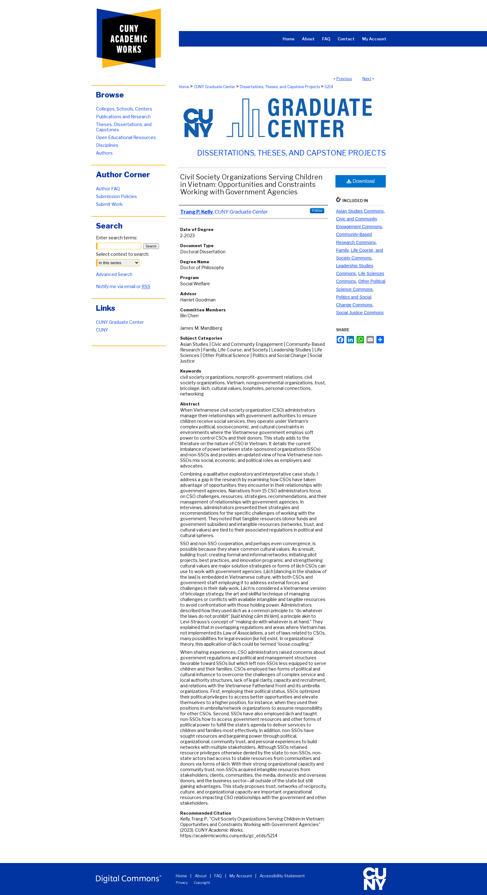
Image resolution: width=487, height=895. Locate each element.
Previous (344, 78)
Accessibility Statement (282, 875)
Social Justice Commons (360, 312)
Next (366, 78)
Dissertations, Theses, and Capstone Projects (280, 86)
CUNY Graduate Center (214, 86)
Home (184, 86)
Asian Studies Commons (360, 211)
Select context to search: (122, 254)
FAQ (218, 875)
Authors (104, 153)
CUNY (102, 329)
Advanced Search (114, 274)
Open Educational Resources (126, 137)
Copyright (202, 882)
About (201, 875)
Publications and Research (123, 116)
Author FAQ (108, 188)
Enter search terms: (116, 237)
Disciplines (107, 145)
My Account (241, 875)
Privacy (182, 882)
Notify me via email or (123, 286)
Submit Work (109, 204)
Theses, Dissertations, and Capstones (124, 127)
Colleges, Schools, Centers (124, 108)
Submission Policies (116, 196)
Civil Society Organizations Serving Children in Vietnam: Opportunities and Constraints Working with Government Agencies (251, 184)
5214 (329, 86)
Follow (317, 210)
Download (361, 181)
